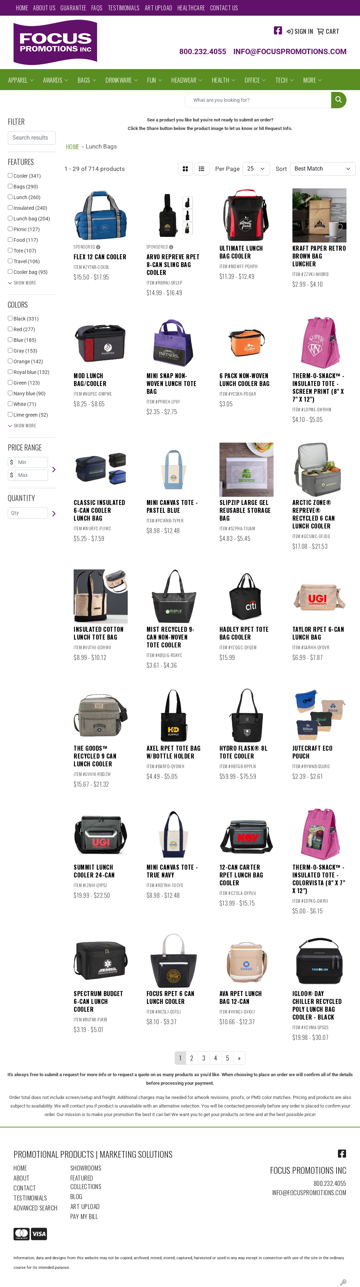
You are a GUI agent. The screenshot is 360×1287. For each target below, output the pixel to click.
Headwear (187, 79)
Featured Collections (86, 1182)
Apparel (21, 79)
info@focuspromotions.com (309, 1192)
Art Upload (159, 8)
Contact (25, 1187)
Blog (76, 1196)
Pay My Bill (84, 1216)
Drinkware (122, 79)
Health (224, 79)
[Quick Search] (258, 100)
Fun (154, 79)
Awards (56, 79)
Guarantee (73, 8)
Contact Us (224, 8)
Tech (284, 79)
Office (255, 79)
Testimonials (124, 8)
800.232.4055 (330, 1183)
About (22, 1177)
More (312, 79)
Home (22, 8)
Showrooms (86, 1167)
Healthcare (191, 8)
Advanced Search (36, 1207)
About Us (44, 8)
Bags (87, 79)
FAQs (97, 8)
